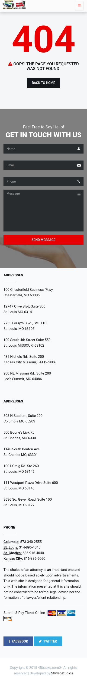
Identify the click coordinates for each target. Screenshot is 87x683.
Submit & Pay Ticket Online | (25, 613)
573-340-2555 (31, 542)
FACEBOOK (18, 641)
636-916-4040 (33, 553)
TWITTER (48, 641)
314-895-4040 (30, 547)
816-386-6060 (34, 558)
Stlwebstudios (62, 673)
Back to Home (43, 83)
